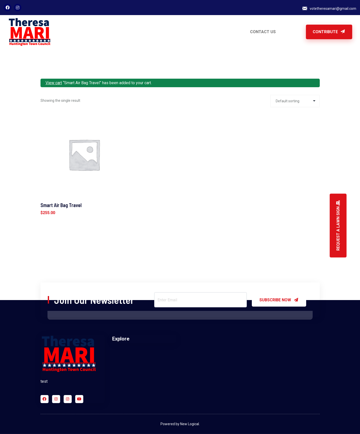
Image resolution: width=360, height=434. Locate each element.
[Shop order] (295, 101)
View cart (54, 82)
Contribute (329, 31)
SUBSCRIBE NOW (279, 300)
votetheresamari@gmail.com (333, 9)
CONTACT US (263, 31)
